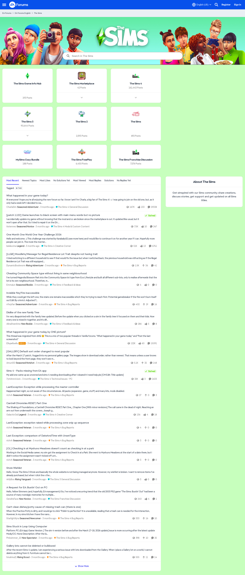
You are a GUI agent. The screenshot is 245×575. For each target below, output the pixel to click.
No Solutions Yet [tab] (61, 180)
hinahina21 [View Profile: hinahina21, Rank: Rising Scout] (11, 557)
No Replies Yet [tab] (124, 180)
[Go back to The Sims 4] (136, 83)
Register (226, 4)
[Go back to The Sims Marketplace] (81, 83)
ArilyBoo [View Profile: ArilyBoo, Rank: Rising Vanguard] (10, 479)
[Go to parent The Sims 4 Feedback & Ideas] (65, 285)
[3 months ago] (46, 207)
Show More (82, 566)
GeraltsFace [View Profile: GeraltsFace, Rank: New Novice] (12, 498)
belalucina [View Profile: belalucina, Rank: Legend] (11, 246)
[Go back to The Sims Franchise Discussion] (136, 159)
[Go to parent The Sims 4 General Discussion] (71, 207)
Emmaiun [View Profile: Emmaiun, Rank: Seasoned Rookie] (10, 284)
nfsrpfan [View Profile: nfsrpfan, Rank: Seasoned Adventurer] (10, 304)
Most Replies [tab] (95, 180)
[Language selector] (202, 5)
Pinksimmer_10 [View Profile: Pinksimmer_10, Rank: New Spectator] (13, 537)
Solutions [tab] (109, 180)
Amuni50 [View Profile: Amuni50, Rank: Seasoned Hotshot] (10, 362)
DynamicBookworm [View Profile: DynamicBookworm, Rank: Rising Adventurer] (15, 265)
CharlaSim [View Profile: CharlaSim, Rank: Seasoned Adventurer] (11, 207)
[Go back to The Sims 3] (27, 121)
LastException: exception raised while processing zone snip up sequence (47, 422)
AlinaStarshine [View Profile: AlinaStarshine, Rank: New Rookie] (13, 323)
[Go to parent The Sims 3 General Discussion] (63, 479)
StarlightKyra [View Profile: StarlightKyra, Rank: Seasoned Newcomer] (12, 518)
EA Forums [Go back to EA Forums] (6, 13)
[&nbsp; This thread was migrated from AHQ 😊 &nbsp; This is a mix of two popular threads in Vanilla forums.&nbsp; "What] (81, 337)
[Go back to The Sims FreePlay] (81, 159)
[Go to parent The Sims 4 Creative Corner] (55, 246)
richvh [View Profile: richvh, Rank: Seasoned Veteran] (9, 395)
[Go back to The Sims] (136, 121)
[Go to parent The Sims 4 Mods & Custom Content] (70, 226)
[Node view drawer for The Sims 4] (136, 98)
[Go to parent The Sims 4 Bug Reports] (72, 265)
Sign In (237, 4)
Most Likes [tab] (45, 180)
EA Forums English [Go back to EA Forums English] (23, 13)
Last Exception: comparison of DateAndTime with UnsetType (40, 435)
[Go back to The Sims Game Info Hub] (27, 83)
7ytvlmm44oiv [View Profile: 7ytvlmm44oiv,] (13, 379)
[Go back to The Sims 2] (82, 121)
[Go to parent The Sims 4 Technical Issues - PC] (54, 379)
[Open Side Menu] (4, 4)
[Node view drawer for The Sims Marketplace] (82, 98)
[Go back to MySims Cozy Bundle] (27, 159)
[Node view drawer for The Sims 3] (27, 135)
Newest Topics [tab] (29, 180)
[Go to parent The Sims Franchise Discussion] (64, 499)
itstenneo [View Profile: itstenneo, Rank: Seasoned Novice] (11, 226)
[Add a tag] (19, 188)
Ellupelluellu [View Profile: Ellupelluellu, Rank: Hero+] (12, 343)
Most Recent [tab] (12, 180)
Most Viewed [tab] (79, 180)
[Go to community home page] (18, 5)
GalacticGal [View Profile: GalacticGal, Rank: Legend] (12, 414)
